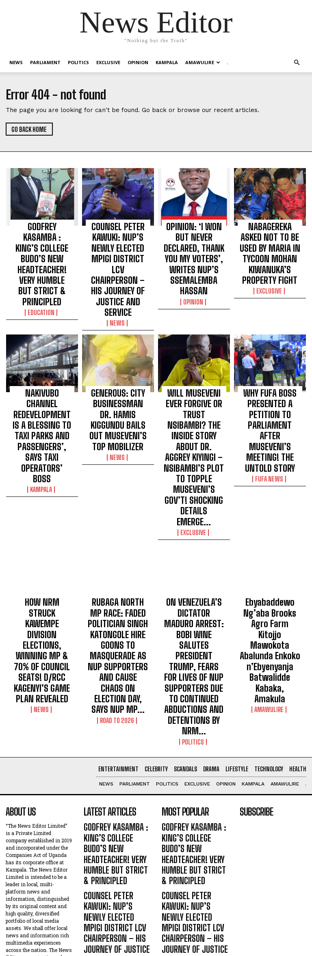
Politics (78, 62)
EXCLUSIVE (108, 62)
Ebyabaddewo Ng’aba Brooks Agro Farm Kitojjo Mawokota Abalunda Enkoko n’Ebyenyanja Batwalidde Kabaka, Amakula (270, 494)
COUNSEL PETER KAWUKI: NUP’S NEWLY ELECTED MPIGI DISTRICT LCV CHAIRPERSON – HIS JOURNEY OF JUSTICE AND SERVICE (118, 243)
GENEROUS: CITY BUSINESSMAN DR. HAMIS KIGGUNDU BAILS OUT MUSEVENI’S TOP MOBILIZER (118, 352)
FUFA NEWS (270, 375)
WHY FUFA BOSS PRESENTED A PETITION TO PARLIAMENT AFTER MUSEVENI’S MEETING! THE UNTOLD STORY (270, 352)
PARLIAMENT (45, 62)
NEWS (16, 62)
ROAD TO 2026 (118, 525)
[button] (296, 63)
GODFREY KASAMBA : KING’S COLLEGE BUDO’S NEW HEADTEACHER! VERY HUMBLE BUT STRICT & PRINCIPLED (42, 239)
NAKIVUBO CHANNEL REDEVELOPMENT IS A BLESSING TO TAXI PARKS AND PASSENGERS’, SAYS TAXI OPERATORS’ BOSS (42, 352)
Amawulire (202, 62)
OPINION (138, 62)
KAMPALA (167, 62)
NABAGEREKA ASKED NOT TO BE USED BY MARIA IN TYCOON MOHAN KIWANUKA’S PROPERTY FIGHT (270, 239)
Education (42, 262)
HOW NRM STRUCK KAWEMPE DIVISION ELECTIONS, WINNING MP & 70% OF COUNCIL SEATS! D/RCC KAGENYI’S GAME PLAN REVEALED (42, 491)
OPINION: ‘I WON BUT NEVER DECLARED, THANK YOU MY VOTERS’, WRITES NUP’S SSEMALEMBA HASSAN (194, 239)
